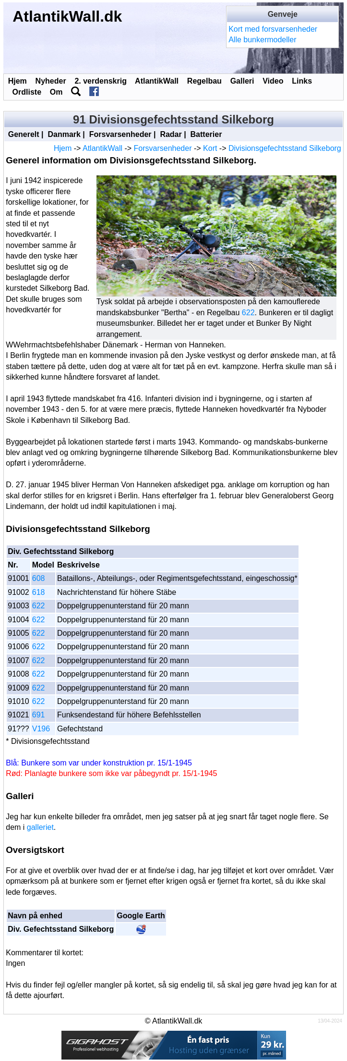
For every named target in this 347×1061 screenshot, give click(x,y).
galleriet (40, 827)
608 (38, 578)
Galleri (242, 81)
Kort (210, 148)
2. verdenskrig (100, 81)
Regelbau (204, 81)
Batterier (206, 134)
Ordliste (26, 92)
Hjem (17, 81)
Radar (170, 134)
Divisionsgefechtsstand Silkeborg (284, 148)
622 (248, 312)
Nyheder (51, 81)
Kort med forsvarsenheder (272, 29)
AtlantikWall (157, 81)
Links (302, 81)
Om (56, 92)
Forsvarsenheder (120, 134)
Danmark (64, 134)
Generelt (23, 134)
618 (38, 592)
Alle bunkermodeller (262, 40)
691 (38, 715)
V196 (41, 729)
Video (273, 81)
